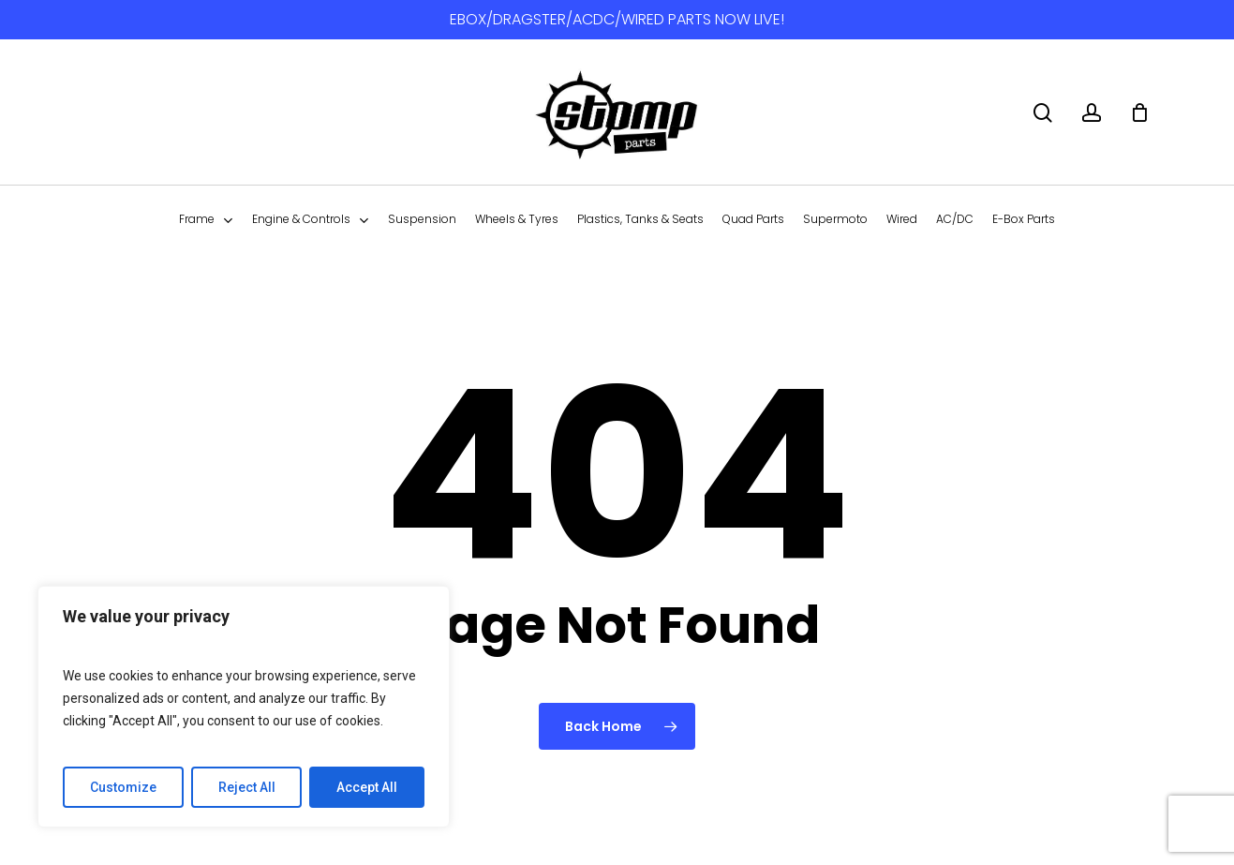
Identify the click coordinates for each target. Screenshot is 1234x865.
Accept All (366, 787)
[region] (243, 707)
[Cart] (1139, 112)
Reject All (246, 787)
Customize (123, 787)
